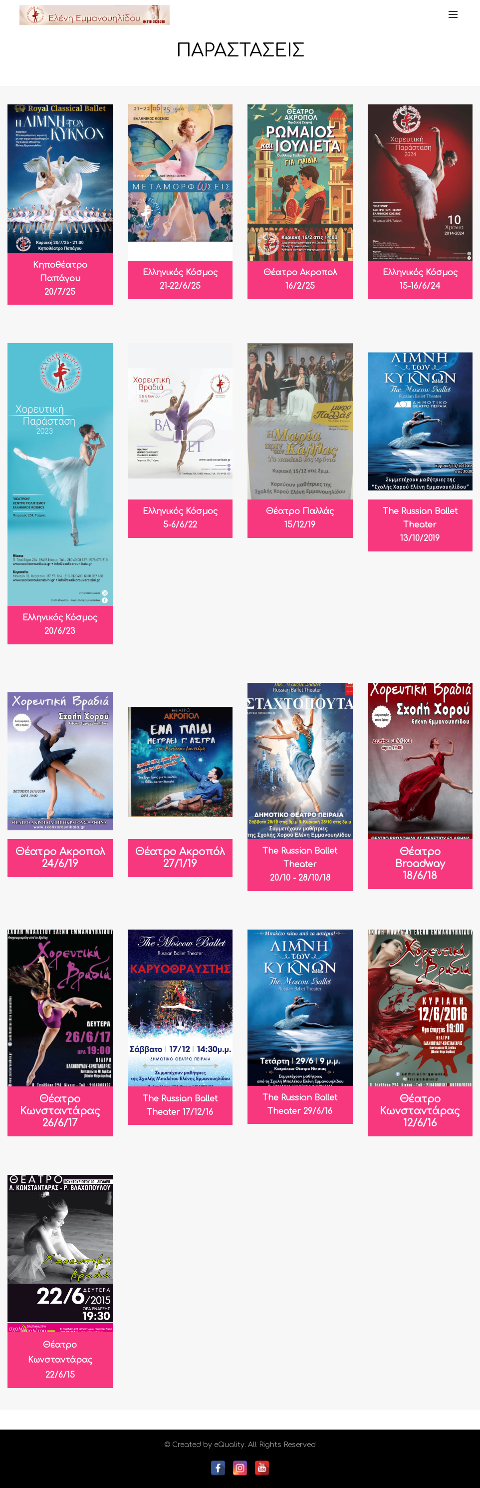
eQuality (229, 1445)
